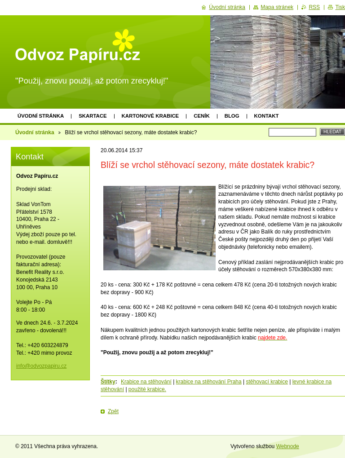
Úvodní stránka (41, 116)
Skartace (92, 116)
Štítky (108, 382)
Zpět (113, 411)
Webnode (287, 446)
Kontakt (266, 116)
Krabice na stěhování (146, 382)
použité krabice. (147, 389)
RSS (314, 7)
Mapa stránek (277, 7)
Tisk (340, 7)
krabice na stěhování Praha (209, 382)
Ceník (201, 116)
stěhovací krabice (267, 382)
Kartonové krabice (150, 116)
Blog (232, 116)
